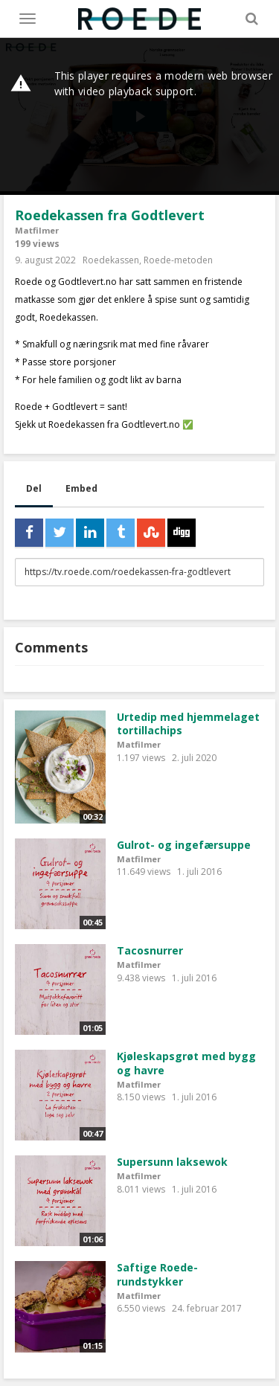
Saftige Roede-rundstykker (157, 1274)
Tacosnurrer (150, 950)
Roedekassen (111, 260)
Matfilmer (37, 230)
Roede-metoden (178, 260)
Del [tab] (34, 488)
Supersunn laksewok (172, 1162)
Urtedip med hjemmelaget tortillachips (188, 724)
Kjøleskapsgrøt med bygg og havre (186, 1063)
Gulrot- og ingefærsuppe (184, 845)
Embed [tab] (81, 488)
